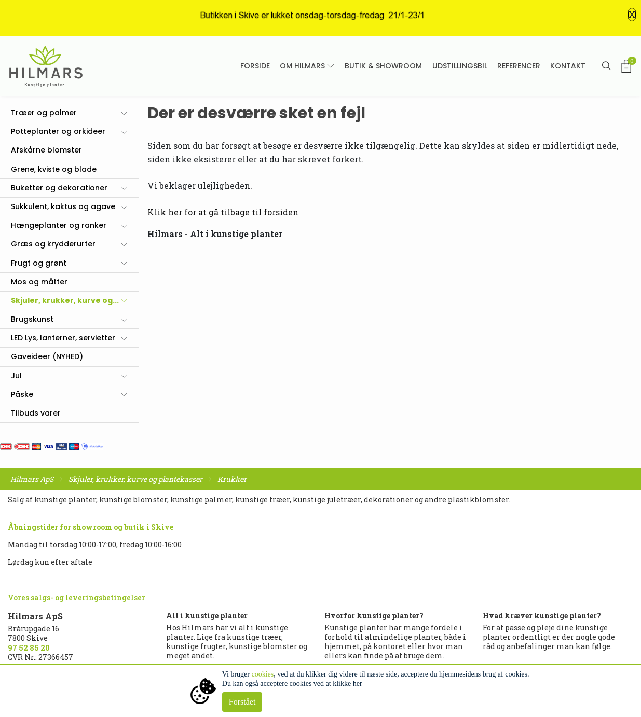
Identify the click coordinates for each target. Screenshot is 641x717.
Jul (16, 375)
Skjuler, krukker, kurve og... (65, 300)
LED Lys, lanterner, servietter (63, 338)
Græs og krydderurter (53, 244)
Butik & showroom (383, 66)
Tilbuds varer (36, 413)
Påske (22, 394)
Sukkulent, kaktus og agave (63, 206)
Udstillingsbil (459, 66)
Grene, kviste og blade (54, 169)
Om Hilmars (302, 66)
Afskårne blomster (46, 150)
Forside (255, 66)
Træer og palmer (44, 112)
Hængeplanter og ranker (58, 225)
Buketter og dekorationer (59, 188)
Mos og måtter (39, 282)
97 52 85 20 (29, 648)
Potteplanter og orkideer (58, 131)
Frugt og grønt (38, 263)
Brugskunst (32, 319)
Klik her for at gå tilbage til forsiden (222, 211)
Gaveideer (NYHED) (47, 356)
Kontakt (567, 66)
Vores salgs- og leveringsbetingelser (76, 597)
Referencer (518, 66)
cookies (262, 674)
